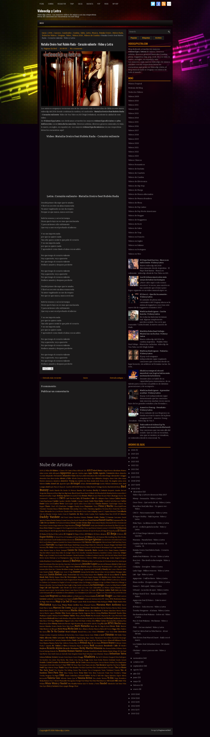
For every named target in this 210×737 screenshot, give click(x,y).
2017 (133, 485)
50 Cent (68, 471)
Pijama (46, 643)
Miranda (109, 621)
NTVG (111, 623)
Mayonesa (104, 616)
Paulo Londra (77, 640)
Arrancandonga (93, 484)
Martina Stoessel (108, 613)
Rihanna (98, 648)
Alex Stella (98, 476)
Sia (97, 657)
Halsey (115, 555)
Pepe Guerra (103, 640)
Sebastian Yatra (117, 653)
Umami (67, 676)
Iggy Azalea (110, 558)
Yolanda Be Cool (113, 684)
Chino (95, 506)
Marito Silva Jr (54, 611)
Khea (118, 577)
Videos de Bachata (136, 169)
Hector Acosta (44, 558)
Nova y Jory (87, 632)
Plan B (90, 643)
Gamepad (64, 550)
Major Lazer (77, 602)
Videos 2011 (133, 105)
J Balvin (75, 561)
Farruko (50, 544)
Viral (82, 681)
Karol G (118, 575)
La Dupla (60, 582)
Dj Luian (121, 525)
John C (111, 567)
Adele (50, 473)
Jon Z (54, 569)
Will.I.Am (118, 681)
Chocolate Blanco (52, 509)
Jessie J (124, 564)
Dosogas (56, 528)
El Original (68, 534)
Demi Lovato (76, 523)
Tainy (75, 665)
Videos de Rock (135, 224)
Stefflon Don (113, 662)
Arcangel (75, 483)
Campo (80, 501)
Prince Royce (108, 642)
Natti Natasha (82, 626)
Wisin (48, 683)
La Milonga (120, 582)
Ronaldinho (93, 651)
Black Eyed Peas (78, 493)
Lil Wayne (100, 590)
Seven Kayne (68, 657)
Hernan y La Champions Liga (61, 558)
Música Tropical (135, 84)
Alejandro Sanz (69, 476)
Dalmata (83, 517)
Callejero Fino (103, 498)
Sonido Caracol (121, 660)
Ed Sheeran (121, 528)
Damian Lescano (114, 517)
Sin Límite (52, 660)
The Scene (82, 670)
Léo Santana (93, 599)
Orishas (47, 635)
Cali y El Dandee (83, 498)
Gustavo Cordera (84, 555)
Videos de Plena (135, 203)
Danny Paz (70, 520)
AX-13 (90, 470)
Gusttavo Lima (96, 555)
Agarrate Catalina (78, 473)
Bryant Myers (106, 496)
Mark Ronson (65, 611)
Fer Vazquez (105, 545)
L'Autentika (88, 580)
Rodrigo (47, 651)
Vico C (52, 681)
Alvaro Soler (114, 478)
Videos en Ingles (135, 241)
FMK (83, 542)
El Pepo (76, 534)
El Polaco (89, 534)
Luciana (43, 599)
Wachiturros (101, 681)
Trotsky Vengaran (46, 676)
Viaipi (116, 678)
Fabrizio (104, 542)
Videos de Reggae (136, 215)
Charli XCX (54, 506)
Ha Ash (110, 555)
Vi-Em (110, 678)
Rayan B (80, 646)
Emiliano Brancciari (68, 540)
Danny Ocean (61, 520)
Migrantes (59, 621)
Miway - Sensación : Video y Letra (147, 498)
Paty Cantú (44, 640)
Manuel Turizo (90, 605)
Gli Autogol (67, 553)
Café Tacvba (70, 498)
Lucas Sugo (104, 595)
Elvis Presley (122, 537)
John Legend (118, 567)
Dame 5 (103, 517)
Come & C (101, 511)
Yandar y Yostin (94, 684)
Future (119, 547)
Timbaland (110, 670)
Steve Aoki (51, 665)
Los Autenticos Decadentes (64, 593)
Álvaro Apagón (64, 686)
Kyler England (69, 580)
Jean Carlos (71, 564)
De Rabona (66, 523)
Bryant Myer (97, 496)
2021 (133, 469)
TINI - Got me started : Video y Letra (148, 627)
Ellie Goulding (109, 537)
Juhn (92, 572)
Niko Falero (121, 629)
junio (135, 677)
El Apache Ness (59, 531)
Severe (75, 657)
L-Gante (95, 580)
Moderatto (61, 624)
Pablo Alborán (46, 638)
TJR (72, 665)
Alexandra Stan (45, 478)
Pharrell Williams (114, 640)
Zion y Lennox (53, 686)
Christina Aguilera (95, 509)
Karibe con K (103, 575)
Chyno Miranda (46, 511)
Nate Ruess (70, 626)
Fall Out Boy (116, 542)
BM (73, 487)
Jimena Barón (80, 567)
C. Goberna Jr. (51, 498)
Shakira (89, 657)
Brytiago (115, 496)
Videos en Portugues (137, 249)
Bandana (89, 490)
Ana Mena (86, 481)
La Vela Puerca (116, 585)
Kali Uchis (80, 575)
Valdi (99, 676)
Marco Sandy (48, 608)
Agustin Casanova (107, 473)
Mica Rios (73, 618)
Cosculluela (121, 511)
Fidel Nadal (118, 545)
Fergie (112, 545)
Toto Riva (92, 673)
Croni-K (65, 514)
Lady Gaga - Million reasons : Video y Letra (151, 571)
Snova (91, 660)
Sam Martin (44, 654)
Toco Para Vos (55, 672)
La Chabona (43, 582)
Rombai (63, 651)
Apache (63, 484)
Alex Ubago (106, 476)
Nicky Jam (73, 628)
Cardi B (107, 501)
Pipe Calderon (64, 643)
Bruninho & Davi (76, 496)
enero (136, 689)
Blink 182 (93, 493)
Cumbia (50, 4)
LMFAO (109, 580)
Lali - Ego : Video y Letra (143, 574)
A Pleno (74, 471)
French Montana (102, 547)
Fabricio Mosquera (93, 542)
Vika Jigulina (71, 681)
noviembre (138, 658)
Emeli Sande (44, 540)
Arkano (83, 484)
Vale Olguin (105, 676)
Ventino (104, 678)
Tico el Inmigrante (94, 670)
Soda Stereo (103, 660)
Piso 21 (77, 643)
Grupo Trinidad (48, 555)
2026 (133, 450)
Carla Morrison (115, 501)
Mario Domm (121, 608)
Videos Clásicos (135, 160)
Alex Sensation (89, 476)
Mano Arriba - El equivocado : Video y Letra (151, 582)
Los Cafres (89, 593)
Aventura (114, 484)
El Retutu (120, 534)
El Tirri (61, 537)
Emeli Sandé (52, 540)
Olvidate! (101, 632)
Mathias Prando (58, 616)
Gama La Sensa (54, 550)
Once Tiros (109, 632)
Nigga (114, 629)
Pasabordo (115, 638)
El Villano (89, 537)
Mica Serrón (82, 618)
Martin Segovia (84, 613)
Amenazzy (49, 481)
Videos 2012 (133, 109)
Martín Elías (121, 613)
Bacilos (105, 487)
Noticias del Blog (135, 88)
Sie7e (100, 657)
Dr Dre (63, 528)
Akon (117, 473)
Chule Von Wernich (119, 509)
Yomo (120, 684)
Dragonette (69, 528)
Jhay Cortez (53, 567)
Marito (46, 611)
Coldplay (94, 511)
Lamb (79, 588)
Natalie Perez (61, 626)
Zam (41, 686)
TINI (68, 665)
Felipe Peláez (89, 545)
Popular (134, 38)
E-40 (109, 528)
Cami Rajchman (46, 501)
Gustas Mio (61, 555)
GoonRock (103, 553)
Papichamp (80, 638)
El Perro (82, 534)
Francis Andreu (59, 547)
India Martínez (45, 561)
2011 (133, 710)
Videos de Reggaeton (137, 220)
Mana (64, 605)
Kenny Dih (97, 577)
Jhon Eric (62, 567)
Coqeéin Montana (110, 511)
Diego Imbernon (58, 525)
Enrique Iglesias (92, 539)
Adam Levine (44, 473)
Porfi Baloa (97, 643)
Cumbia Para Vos (105, 514)
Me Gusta (43, 618)
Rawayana (72, 646)
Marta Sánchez (110, 611)
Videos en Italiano (136, 245)
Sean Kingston (73, 654)
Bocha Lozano (117, 493)
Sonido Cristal (46, 662)
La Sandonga (97, 585)
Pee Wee (96, 640)
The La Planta (120, 667)
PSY (116, 635)
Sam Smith (51, 654)
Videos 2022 (133, 152)
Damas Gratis (93, 517)
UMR (61, 675)
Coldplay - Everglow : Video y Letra (148, 567)
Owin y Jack (99, 635)
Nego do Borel (105, 626)
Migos (53, 621)
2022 (133, 465)
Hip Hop (115, 4)
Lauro (47, 590)
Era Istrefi (105, 540)
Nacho (117, 623)
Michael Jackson (113, 618)
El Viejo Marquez (79, 537)
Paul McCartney (54, 640)
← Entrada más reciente (50, 378)
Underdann (74, 676)
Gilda (83, 33)
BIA (70, 487)
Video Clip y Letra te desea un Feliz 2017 (150, 495)
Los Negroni (52, 596)
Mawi (88, 616)
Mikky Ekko (91, 621)
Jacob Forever (105, 561)
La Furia (67, 582)
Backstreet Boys (114, 487)
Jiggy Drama (70, 567)
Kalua (86, 575)
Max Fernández (96, 616)
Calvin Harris (120, 498)
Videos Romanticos (136, 164)
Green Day (116, 553)
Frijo (110, 547)
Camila (55, 501)
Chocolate (43, 509)
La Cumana (52, 582)
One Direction (120, 632)
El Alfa (51, 531)
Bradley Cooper (51, 496)
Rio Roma (107, 648)
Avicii (120, 484)
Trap (72, 4)
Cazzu (85, 504)
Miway (54, 623)
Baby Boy (83, 487)
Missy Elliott (48, 624)
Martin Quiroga (72, 613)
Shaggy (80, 657)
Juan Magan (54, 572)
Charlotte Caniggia (66, 506)
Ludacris (49, 599)
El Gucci (122, 530)
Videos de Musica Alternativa (140, 194)
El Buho (85, 531)
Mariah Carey (77, 608)
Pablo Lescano (58, 638)
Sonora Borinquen (92, 662)
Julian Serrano (105, 572)
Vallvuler (64, 678)
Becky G (96, 490)
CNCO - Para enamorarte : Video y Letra (150, 513)
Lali (46, 587)
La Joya (80, 582)
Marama (100, 604)
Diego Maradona (70, 525)
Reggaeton (62, 4)
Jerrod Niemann (106, 564)
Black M (87, 493)
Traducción (101, 673)
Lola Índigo (122, 590)
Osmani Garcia (84, 635)
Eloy (116, 537)
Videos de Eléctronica (137, 181)
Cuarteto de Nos (76, 514)
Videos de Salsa (135, 228)
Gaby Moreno (44, 550)
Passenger (122, 638)
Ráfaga (115, 651)
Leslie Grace (65, 590)
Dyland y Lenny (101, 528)
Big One (61, 493)
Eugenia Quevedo (58, 542)
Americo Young (67, 481)
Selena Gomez (51, 657)
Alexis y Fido (65, 478)
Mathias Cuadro (46, 616)
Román (86, 651)
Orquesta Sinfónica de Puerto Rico (62, 635)
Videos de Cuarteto (136, 173)
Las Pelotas (105, 588)
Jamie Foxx (115, 561)
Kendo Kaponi (88, 577)
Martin (118, 611)
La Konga (87, 582)
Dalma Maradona (74, 517)
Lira (116, 590)
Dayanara (117, 520)
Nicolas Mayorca (94, 629)
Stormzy (58, 665)
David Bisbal (93, 520)
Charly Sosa (79, 506)
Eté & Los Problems (46, 542)
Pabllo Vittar (122, 635)
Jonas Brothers (63, 569)
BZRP (77, 487)
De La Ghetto (49, 523)
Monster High (69, 624)
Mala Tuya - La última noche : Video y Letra (151, 523)
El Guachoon (112, 531)
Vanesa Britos (85, 678)
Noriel (80, 632)
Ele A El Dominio (98, 537)
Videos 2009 (133, 96)
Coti (41, 514)
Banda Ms (59, 490)
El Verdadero (69, 537)
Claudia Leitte (68, 511)
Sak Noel (123, 651)
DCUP (115, 514)
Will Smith (110, 681)
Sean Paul (82, 654)
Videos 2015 (133, 122)
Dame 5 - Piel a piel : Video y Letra (147, 586)
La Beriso (115, 580)
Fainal (109, 542)
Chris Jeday (74, 509)
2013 (133, 702)
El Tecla (56, 537)
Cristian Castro (57, 514)
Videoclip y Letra (49, 10)
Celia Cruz (91, 504)
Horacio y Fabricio (86, 558)
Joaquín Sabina (92, 567)
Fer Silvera (97, 545)
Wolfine (79, 684)
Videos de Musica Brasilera (140, 198)
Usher (87, 675)
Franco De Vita (69, 547)
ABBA (79, 471)
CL (58, 498)
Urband (81, 676)
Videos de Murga (135, 190)
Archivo (158, 38)
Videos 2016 (77, 35)
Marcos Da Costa (62, 607)
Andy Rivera (100, 481)
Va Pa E (94, 676)
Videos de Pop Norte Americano (142, 211)
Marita (42, 611)
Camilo (74, 501)
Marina (114, 608)
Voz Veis (92, 681)
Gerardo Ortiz (103, 550)
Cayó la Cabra (78, 504)
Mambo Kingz (56, 605)
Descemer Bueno (99, 523)
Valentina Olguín (115, 676)
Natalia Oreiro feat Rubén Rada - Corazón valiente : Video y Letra (77, 44)
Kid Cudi (46, 580)
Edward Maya (44, 531)
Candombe (67, 33)
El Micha (49, 534)
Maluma (45, 604)
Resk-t (123, 646)
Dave (86, 520)
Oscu (77, 635)
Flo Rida (49, 547)
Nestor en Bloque (50, 629)
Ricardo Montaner (71, 648)
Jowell (93, 569)
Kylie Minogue (78, 580)
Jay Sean (64, 564)
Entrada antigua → (117, 378)
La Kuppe (94, 582)
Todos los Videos (49, 35)
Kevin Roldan (111, 577)
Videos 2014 (133, 118)
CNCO (62, 498)
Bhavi (56, 493)
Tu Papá (55, 676)
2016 (50, 33)
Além (120, 478)
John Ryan (48, 569)
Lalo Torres (73, 588)
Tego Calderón (49, 668)
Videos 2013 (133, 113)
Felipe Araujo (80, 545)
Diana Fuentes (48, 525)
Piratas (71, 643)
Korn (62, 580)
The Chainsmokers (100, 668)
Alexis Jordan (55, 478)
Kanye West (93, 575)
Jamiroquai (122, 561)
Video (68, 35)
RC (53, 646)
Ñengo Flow (73, 686)
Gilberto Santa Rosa (52, 553)
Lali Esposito (53, 587)
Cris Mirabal (47, 514)
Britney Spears (63, 496)
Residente (99, 646)
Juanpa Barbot (86, 572)
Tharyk (66, 668)
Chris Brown (63, 509)
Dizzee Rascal (107, 525)
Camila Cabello (65, 501)
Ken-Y (80, 577)
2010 (133, 713)
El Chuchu (97, 531)
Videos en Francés (136, 237)
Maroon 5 (98, 610)
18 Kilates (54, 470)
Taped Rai (109, 665)
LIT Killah (102, 580)
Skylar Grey (73, 660)
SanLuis (58, 654)
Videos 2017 (133, 130)
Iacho (99, 558)
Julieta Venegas (116, 572)
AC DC (83, 471)
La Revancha (86, 585)
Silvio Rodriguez (120, 657)
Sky (67, 660)
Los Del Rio (119, 593)
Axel (48, 487)
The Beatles (74, 668)
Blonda (100, 493)
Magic (44, 602)
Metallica (66, 618)
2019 (133, 477)
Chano (47, 506)
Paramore (99, 638)
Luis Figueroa (68, 599)
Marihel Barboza (106, 608)
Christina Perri (107, 509)
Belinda (104, 490)
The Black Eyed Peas (86, 668)
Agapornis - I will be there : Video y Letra (150, 578)
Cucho (86, 514)
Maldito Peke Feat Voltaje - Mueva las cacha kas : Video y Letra (153, 333)
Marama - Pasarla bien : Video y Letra (149, 540)
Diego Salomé (82, 525)
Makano (94, 602)
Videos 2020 (133, 143)
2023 (133, 462)
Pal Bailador (71, 638)
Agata (86, 473)
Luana (93, 596)
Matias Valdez (69, 616)
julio (135, 674)
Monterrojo (79, 624)
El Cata (91, 531)
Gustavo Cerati (71, 555)
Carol (66, 504)
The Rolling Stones (71, 670)
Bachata (90, 4)
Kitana (58, 580)
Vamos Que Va (72, 678)
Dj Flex (115, 525)
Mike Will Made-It (81, 621)
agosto (136, 670)
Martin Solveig (96, 613)
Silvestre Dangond (109, 657)
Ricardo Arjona (55, 648)
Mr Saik (92, 624)
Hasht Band (122, 555)
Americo (56, 481)
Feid (74, 545)
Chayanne (88, 506)
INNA (95, 558)
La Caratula (122, 580)
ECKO (113, 528)
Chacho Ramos (101, 504)
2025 (133, 454)
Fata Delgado (59, 545)
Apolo (68, 484)
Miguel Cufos (69, 621)
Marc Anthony (113, 604)
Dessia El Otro (111, 523)
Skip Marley (61, 660)
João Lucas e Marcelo (115, 569)
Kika (51, 580)
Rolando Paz (54, 651)
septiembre (138, 666)
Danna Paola (50, 520)
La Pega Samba (76, 585)
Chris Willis (83, 509)
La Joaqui (74, 582)
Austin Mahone (105, 484)
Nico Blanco (84, 629)
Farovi (44, 545)
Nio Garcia (43, 632)
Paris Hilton (108, 638)
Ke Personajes (71, 577)
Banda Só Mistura (69, 490)
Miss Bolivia (118, 621)
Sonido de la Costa (77, 662)
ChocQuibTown (120, 506)
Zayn (44, 686)
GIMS (124, 547)
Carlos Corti (49, 504)
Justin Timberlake (69, 575)
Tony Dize (83, 673)
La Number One (49, 585)
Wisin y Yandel (59, 683)
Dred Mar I (81, 528)
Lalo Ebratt (64, 588)
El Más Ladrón (58, 534)
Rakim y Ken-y (62, 646)
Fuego (114, 547)
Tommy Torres (73, 673)
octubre (136, 662)
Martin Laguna (50, 613)
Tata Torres (117, 665)
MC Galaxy (105, 599)
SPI (118, 651)
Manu (82, 605)
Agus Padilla (93, 473)
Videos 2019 (133, 139)
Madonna (117, 599)
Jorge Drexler (74, 569)
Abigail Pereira (108, 471)
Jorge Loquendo (85, 569)
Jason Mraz (52, 564)
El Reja (111, 533)
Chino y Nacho (105, 506)
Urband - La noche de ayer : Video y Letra (150, 590)
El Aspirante (70, 531)
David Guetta (106, 520)
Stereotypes (44, 665)
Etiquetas (146, 38)
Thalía (61, 667)
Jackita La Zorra (93, 561)
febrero (137, 685)
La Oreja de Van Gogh (63, 585)
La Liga (101, 582)
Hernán (76, 558)
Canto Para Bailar (96, 501)
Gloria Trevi (75, 553)
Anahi (93, 481)
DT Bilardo (122, 514)
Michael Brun (91, 618)
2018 (133, 481)
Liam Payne (74, 590)
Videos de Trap (134, 233)
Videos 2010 (133, 101)
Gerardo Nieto (90, 550)
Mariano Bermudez (91, 608)
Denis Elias (86, 523)
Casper (70, 504)
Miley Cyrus (101, 621)
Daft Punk (64, 517)
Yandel (103, 683)
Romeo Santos (75, 651)
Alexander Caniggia (118, 476)
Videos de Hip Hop (136, 186)
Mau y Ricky (80, 616)
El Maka (43, 534)
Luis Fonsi (78, 598)
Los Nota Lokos (65, 596)
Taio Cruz (81, 665)
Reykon (43, 648)
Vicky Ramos (45, 681)
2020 (133, 473)
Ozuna (109, 634)
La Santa (107, 585)
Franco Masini (79, 547)
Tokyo (66, 673)
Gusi (56, 555)
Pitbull (83, 642)
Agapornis (65, 473)
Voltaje (87, 681)
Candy (85, 501)
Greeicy (109, 553)
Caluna (111, 498)
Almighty (106, 478)
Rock (106, 4)
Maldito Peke (122, 602)
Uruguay (61, 35)
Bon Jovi (43, 496)
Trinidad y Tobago (120, 673)
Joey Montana (103, 567)
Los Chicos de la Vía (108, 593)
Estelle (116, 540)
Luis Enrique (59, 599)
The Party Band (47, 670)
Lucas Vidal (116, 596)
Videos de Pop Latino (137, 207)
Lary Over (85, 588)
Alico (93, 478)
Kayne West (59, 577)
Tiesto (103, 670)
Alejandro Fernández (54, 476)
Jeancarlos (78, 564)
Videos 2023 (133, 156)
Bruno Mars (87, 496)
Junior (46, 575)
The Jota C (111, 668)
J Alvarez (65, 561)
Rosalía (100, 651)
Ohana (94, 632)
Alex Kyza (79, 476)
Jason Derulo (44, 564)
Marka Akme (77, 610)
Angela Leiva (117, 481)
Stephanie (122, 662)
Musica (95, 33)
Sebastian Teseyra (103, 654)
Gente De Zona (75, 550)
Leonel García (54, 590)
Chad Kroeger (113, 504)
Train (107, 673)
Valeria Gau (53, 678)
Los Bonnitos (80, 593)
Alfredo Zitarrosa (77, 478)
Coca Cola (86, 511)
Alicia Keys (87, 478)
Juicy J (97, 572)
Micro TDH (47, 621)
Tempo (56, 668)
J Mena (84, 561)
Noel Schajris (71, 632)
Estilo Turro (122, 540)
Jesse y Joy (116, 564)
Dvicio (93, 528)
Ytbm (124, 684)
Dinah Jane (94, 525)
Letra (88, 33)
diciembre (138, 492)
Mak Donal (87, 602)
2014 (133, 698)
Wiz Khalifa (72, 684)
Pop (98, 4)
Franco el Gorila (90, 547)
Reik (92, 645)
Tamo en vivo (90, 665)
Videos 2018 (133, 135)
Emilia (58, 540)
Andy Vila (108, 481)
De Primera (59, 523)
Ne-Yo (97, 626)
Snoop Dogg (83, 660)
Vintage (78, 681)
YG (87, 684)
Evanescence (77, 542)
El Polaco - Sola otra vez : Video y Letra (149, 607)
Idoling (104, 558)
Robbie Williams (116, 648)
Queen (48, 646)
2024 (133, 458)
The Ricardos (58, 670)
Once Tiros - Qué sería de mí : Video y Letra (151, 502)
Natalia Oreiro (105, 33)
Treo (111, 673)
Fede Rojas (68, 545)
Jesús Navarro (44, 567)
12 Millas (47, 471)
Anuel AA (55, 484)
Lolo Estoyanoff (46, 593)
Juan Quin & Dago (66, 572)
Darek (76, 520)
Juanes (76, 571)
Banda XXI (81, 490)
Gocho (82, 553)
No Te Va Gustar (56, 631)
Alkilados (98, 478)
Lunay (86, 599)
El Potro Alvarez (100, 534)
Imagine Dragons (120, 558)
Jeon (99, 564)
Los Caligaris (97, 593)
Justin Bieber (55, 574)
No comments (76, 48)
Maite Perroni (50, 602)
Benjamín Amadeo (114, 490)
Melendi (50, 618)
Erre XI (111, 540)
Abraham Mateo (119, 471)
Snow (95, 660)
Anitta (47, 484)
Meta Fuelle (58, 618)
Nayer (92, 626)
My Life (104, 623)
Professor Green (120, 643)
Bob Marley (107, 493)
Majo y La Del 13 (64, 601)
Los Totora (86, 596)
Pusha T (42, 646)
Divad (100, 525)
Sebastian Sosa (91, 654)
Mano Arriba (73, 605)
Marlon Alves (89, 611)
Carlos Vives (58, 504)
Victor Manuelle (60, 681)
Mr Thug (98, 624)
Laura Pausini (115, 588)
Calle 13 (93, 498)
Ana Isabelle (79, 481)
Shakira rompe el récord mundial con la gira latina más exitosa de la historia (155, 373)
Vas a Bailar (97, 678)
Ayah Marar (54, 487)
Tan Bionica (101, 665)
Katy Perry (49, 577)
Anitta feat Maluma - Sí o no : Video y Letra (151, 556)
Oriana (42, 635)
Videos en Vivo (134, 254)
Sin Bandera (44, 660)
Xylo (84, 684)
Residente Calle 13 (112, 646)
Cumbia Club (93, 514)
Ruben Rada (118, 33)
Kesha (104, 577)
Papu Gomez (90, 638)
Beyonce (50, 493)
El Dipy (103, 531)
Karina (112, 575)
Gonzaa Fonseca (92, 553)
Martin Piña (60, 613)
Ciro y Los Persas (57, 511)
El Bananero (79, 531)
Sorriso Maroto (104, 662)
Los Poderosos (77, 596)
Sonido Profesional (60, 662)
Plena (42, 4)
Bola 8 (124, 493)
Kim (54, 580)
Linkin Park (109, 590)
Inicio (42, 23)
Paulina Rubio (66, 640)
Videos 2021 (133, 147)
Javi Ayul (59, 564)
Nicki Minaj (62, 629)
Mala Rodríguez (102, 602)
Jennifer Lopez (89, 564)
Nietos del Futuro (106, 629)
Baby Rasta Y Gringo (94, 487)
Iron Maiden (56, 561)
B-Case (66, 487)
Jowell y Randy (101, 569)
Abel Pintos (98, 470)
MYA (111, 599)
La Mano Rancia (110, 582)
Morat (86, 624)
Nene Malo (115, 626)
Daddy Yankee (50, 517)
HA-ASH (105, 555)
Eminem (79, 539)
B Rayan (61, 487)
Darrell (81, 520)
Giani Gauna (113, 550)
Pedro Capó (88, 640)
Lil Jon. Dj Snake (89, 590)
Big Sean (68, 493)
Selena (42, 657)
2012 (133, 706)
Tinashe (117, 670)
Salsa (80, 4)
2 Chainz (62, 471)
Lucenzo (123, 596)
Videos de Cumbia (92, 35)
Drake (75, 528)
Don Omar (48, 528)
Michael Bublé (101, 618)
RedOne (86, 646)
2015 (133, 694)
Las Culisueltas (95, 588)
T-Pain (63, 665)
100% (42, 471)
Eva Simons (68, 542)
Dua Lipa (88, 528)
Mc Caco (112, 616)
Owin (91, 635)
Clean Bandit (77, 511)
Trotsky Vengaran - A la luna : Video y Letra (151, 610)
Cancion (57, 33)
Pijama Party (54, 643)
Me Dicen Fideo (121, 616)
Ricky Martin (86, 648)
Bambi (52, 490)
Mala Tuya (112, 602)
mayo (135, 681)
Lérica (100, 599)
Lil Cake (81, 590)
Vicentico (122, 678)
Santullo (65, 654)
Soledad (112, 660)
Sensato (61, 657)
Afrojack (56, 473)
